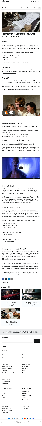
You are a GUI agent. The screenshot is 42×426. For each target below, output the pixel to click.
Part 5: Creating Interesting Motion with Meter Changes (16, 62)
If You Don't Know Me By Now (14, 196)
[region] (21, 423)
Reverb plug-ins (5, 412)
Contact (3, 360)
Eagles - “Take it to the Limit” (10, 223)
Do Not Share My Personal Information (9, 372)
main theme (20, 143)
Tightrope (4, 200)
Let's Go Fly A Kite (19, 139)
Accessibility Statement (6, 377)
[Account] (33, 1)
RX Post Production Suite (7, 410)
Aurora (3, 401)
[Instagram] (4, 350)
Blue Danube (4, 132)
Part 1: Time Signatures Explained (11, 55)
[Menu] (38, 1)
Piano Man (14, 202)
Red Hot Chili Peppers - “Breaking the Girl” (13, 227)
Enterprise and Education (7, 368)
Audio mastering (14, 7)
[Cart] (36, 1)
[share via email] (11, 279)
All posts (6, 7)
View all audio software (6, 414)
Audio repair (29, 7)
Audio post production (26, 395)
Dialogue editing (25, 399)
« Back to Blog (5, 282)
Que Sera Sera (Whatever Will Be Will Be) (19, 134)
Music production (25, 401)
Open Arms (26, 148)
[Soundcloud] (8, 350)
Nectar (3, 397)
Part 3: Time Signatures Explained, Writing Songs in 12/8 (31, 303)
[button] (2, 8)
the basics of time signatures (9, 73)
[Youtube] (6, 350)
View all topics (25, 408)
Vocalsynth (4, 399)
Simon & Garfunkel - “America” (10, 230)
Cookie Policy (13, 424)
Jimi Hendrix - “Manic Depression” (11, 237)
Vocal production (25, 406)
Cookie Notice (4, 370)
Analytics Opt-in (5, 383)
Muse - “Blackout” (8, 234)
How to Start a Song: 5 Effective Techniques (11, 303)
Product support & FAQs (27, 374)
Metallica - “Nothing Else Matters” (11, 239)
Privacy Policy (7, 424)
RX (2, 391)
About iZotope (5, 357)
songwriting (11, 45)
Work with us (4, 362)
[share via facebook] (3, 279)
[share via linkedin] (9, 279)
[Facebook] (3, 350)
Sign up (36, 340)
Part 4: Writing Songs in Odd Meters (12, 59)
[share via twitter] (6, 279)
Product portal (25, 366)
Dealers (23, 372)
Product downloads (26, 364)
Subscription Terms (6, 379)
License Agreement (6, 374)
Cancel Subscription (6, 381)
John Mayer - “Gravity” (9, 241)
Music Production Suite (6, 408)
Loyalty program (25, 368)
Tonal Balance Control (6, 406)
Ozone (3, 393)
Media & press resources (7, 366)
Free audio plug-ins (26, 362)
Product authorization (26, 357)
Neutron (3, 395)
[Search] (31, 1)
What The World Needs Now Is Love (10, 150)
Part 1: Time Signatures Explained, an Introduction (11, 322)
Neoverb (3, 404)
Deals (23, 370)
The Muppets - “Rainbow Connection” (12, 244)
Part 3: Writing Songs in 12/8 (10, 57)
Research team (5, 364)
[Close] (40, 422)
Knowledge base (25, 360)
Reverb (23, 404)
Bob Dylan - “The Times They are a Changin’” (13, 232)
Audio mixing (22, 7)
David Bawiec (4, 40)
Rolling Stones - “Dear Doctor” (10, 225)
